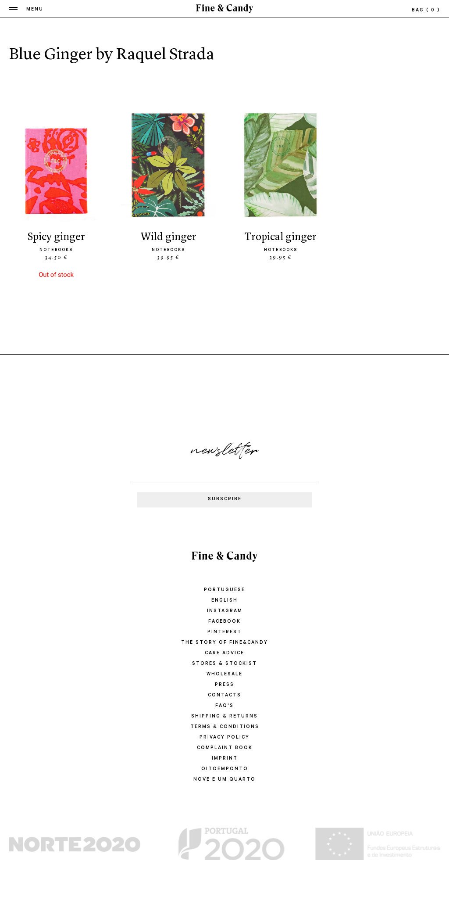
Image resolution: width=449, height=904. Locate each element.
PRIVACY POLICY (224, 737)
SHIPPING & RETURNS (224, 716)
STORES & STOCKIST (224, 664)
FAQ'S (224, 706)
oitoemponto (224, 769)
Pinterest (224, 632)
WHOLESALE (224, 674)
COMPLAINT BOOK (225, 748)
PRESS (224, 685)
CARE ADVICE (224, 653)
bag (426, 10)
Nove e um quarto (224, 779)
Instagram (224, 611)
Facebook (224, 621)
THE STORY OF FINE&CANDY (224, 643)
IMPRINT (225, 758)
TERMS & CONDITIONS (224, 727)
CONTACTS (224, 695)
